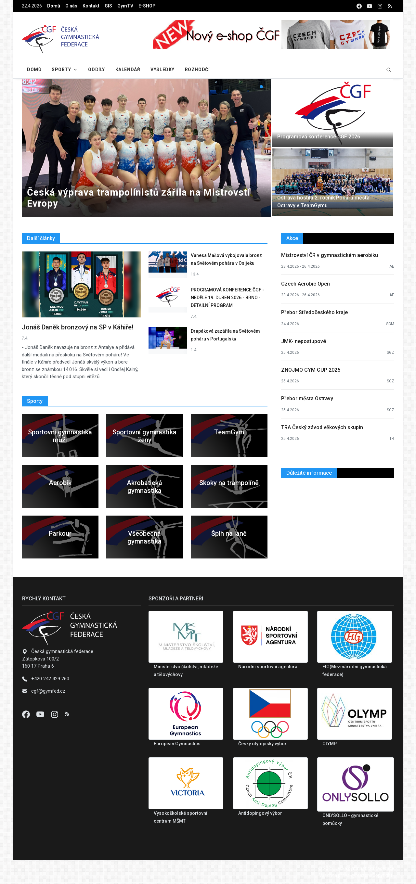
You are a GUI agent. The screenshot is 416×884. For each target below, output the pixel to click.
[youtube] (369, 6)
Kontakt (91, 5)
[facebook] (359, 6)
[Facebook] (26, 714)
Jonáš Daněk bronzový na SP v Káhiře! (78, 327)
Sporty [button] (61, 69)
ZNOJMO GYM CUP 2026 (310, 370)
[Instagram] (55, 714)
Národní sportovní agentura (267, 666)
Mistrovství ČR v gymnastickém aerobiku (329, 255)
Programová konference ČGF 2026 (318, 137)
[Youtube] (41, 714)
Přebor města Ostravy (307, 398)
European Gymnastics (177, 743)
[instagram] (380, 6)
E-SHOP (147, 5)
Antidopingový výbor (260, 813)
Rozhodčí (197, 69)
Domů (53, 5)
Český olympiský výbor (262, 743)
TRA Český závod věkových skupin (322, 427)
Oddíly (96, 69)
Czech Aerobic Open (305, 284)
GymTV (125, 5)
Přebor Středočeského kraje (314, 312)
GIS (108, 5)
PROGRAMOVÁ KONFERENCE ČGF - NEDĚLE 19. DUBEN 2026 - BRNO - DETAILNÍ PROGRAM (227, 297)
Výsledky (162, 69)
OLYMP (329, 743)
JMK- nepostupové (303, 341)
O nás (71, 5)
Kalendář (127, 69)
